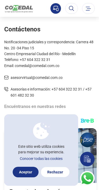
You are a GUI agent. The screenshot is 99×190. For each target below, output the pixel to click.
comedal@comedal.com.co (37, 66)
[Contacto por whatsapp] (87, 178)
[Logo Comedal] (18, 8)
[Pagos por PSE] (87, 139)
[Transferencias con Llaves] (87, 120)
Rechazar (55, 172)
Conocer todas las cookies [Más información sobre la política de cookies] (41, 158)
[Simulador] (87, 159)
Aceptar (25, 172)
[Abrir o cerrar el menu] (88, 8)
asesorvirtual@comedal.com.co (37, 77)
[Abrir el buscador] (71, 8)
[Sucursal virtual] (55, 8)
